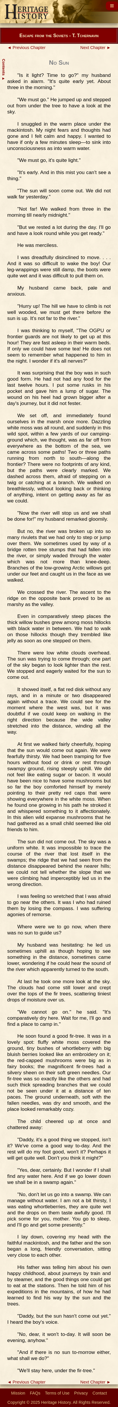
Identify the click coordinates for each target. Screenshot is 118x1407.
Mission (18, 1393)
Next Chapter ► (95, 47)
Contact (99, 1393)
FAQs (35, 1393)
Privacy (81, 1393)
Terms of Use (57, 1393)
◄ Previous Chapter (26, 47)
